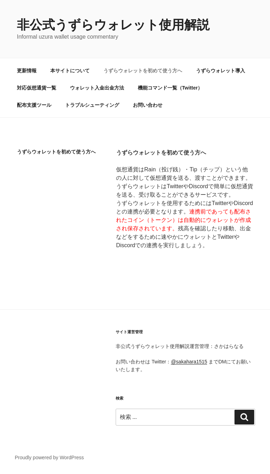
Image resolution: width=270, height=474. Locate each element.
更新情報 (27, 70)
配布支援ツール (34, 105)
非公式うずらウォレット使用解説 (113, 25)
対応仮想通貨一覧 (36, 88)
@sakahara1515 (189, 361)
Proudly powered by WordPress (49, 457)
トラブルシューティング (92, 105)
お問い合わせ (147, 105)
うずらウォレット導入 (220, 70)
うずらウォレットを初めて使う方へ (142, 70)
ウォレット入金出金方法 (97, 88)
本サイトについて (70, 70)
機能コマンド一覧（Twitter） (170, 88)
